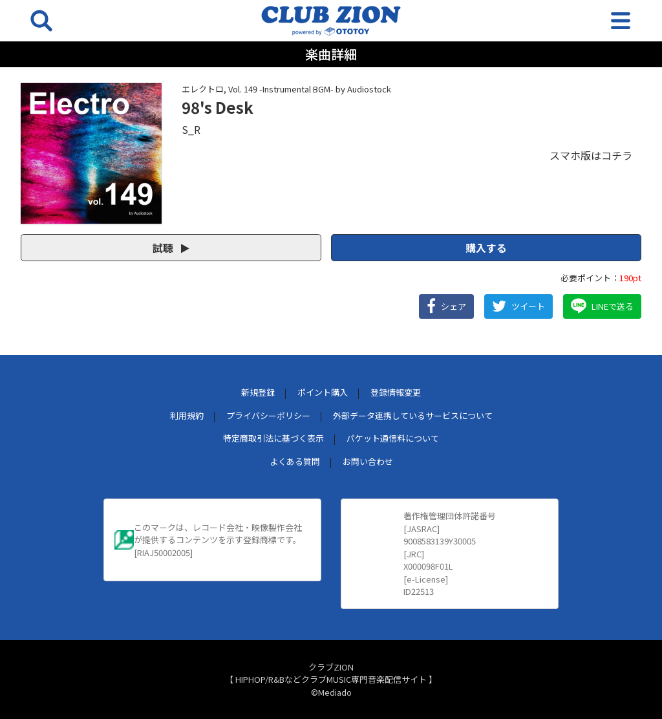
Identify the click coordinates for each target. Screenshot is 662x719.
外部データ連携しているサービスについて (413, 415)
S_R (191, 129)
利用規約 (187, 415)
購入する (486, 247)
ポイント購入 (322, 392)
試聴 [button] (171, 247)
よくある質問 (295, 461)
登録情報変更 (395, 392)
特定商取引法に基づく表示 (273, 438)
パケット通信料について (393, 438)
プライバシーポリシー (268, 415)
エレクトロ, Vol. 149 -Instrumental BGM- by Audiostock (286, 89)
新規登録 (258, 392)
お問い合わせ (368, 461)
